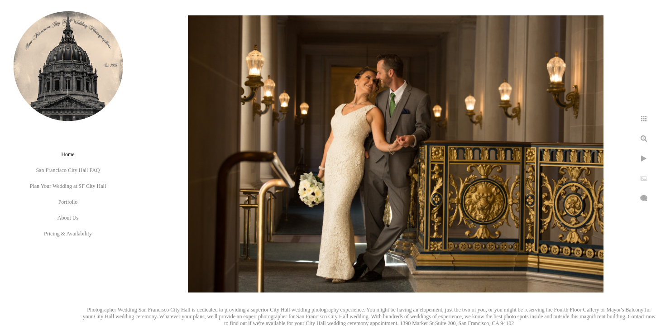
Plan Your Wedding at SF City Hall (68, 186)
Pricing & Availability (68, 233)
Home (67, 154)
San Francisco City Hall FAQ (68, 170)
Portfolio (68, 202)
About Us (67, 218)
